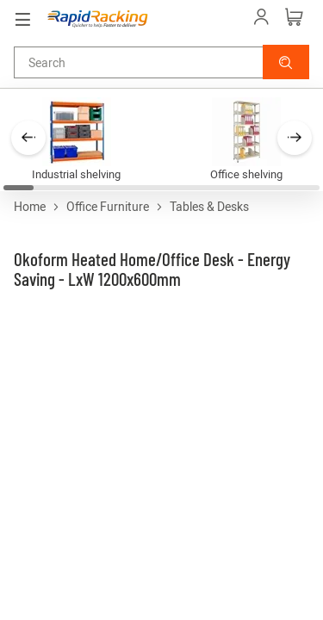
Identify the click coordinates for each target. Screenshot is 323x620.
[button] (286, 62)
